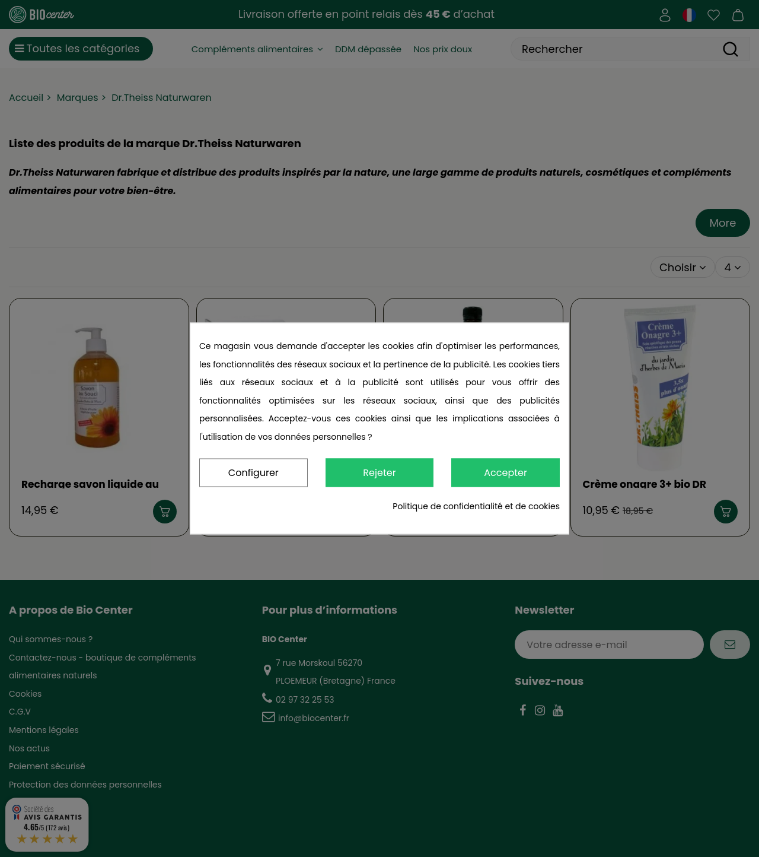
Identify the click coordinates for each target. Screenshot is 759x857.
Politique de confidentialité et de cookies (476, 507)
